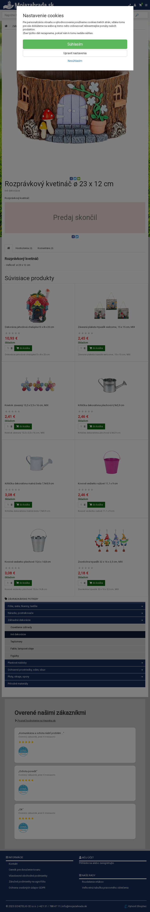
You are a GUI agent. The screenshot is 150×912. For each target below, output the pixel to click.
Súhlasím (75, 44)
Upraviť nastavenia (75, 53)
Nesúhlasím (75, 60)
